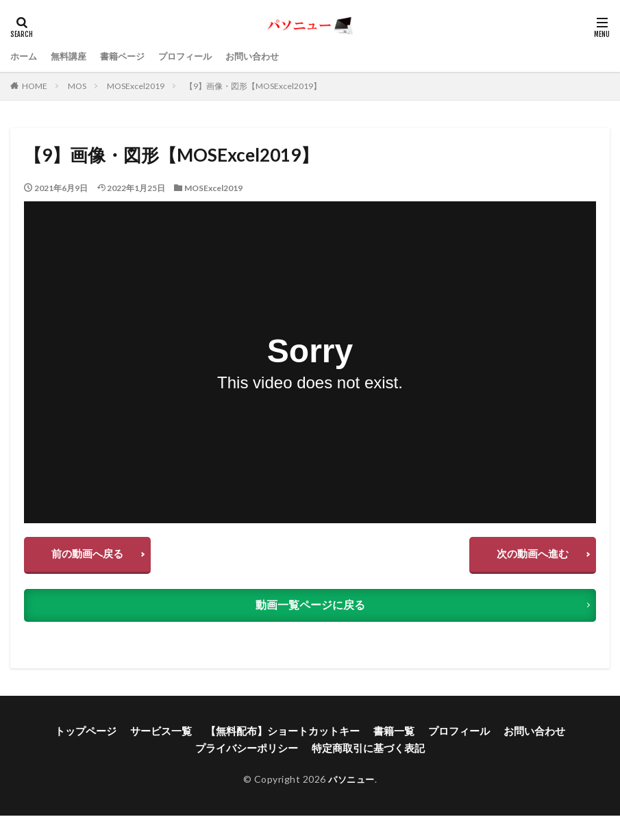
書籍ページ (129, 56)
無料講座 (72, 56)
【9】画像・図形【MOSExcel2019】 (253, 86)
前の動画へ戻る (91, 556)
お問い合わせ (266, 56)
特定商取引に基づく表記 (365, 750)
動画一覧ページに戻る (310, 609)
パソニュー (352, 780)
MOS (77, 86)
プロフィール (195, 56)
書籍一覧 (389, 734)
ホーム (24, 56)
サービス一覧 (170, 734)
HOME (34, 86)
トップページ (98, 734)
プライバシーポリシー (251, 750)
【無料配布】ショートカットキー (284, 734)
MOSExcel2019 (135, 86)
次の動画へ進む (528, 556)
